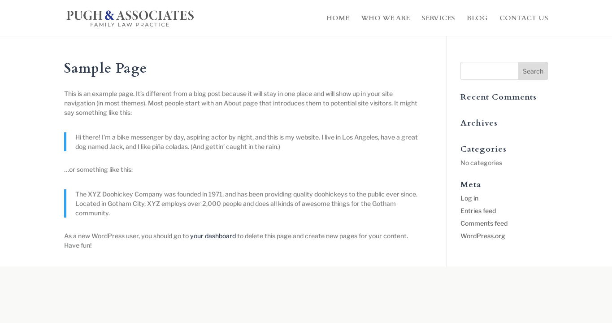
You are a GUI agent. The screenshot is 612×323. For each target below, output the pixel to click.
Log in (469, 198)
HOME (337, 18)
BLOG (477, 18)
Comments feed (484, 223)
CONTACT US (523, 18)
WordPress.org (482, 236)
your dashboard (213, 236)
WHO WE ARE (385, 18)
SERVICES (438, 18)
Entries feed (478, 210)
